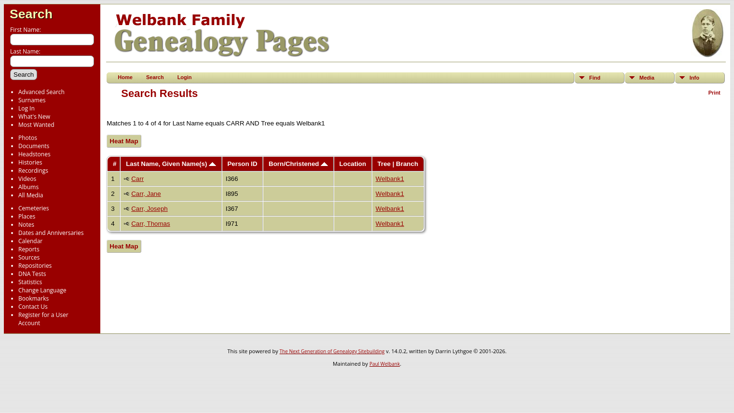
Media (646, 78)
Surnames (31, 100)
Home (125, 77)
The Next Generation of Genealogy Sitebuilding (332, 351)
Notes (26, 224)
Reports (29, 249)
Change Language (42, 290)
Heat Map (123, 141)
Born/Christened (298, 163)
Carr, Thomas (150, 223)
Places (26, 216)
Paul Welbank (384, 363)
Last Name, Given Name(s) (171, 163)
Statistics (30, 282)
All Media (30, 195)
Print (714, 93)
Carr (137, 178)
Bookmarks (33, 298)
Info (694, 78)
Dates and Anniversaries (50, 233)
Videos (27, 179)
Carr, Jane (146, 193)
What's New (34, 116)
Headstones (34, 154)
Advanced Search (41, 92)
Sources (29, 257)
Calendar (30, 241)
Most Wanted (36, 125)
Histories (30, 162)
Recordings (33, 170)
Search (31, 14)
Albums (28, 187)
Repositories (35, 266)
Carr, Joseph (149, 208)
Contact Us (33, 307)
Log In (26, 108)
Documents (33, 146)
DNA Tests (32, 274)
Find (594, 78)
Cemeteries (33, 208)
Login (184, 77)
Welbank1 (390, 178)
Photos (27, 138)
